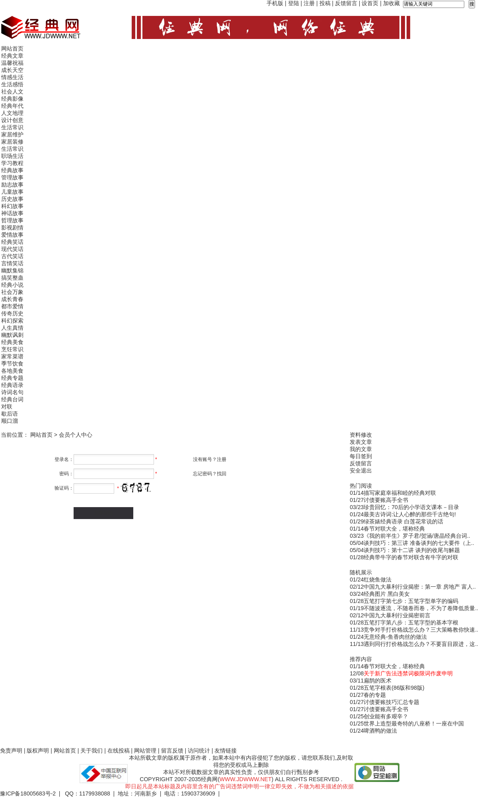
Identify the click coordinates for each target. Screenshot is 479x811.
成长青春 (12, 299)
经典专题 (12, 378)
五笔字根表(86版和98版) (394, 688)
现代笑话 (12, 249)
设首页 (370, 3)
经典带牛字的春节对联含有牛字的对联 (411, 557)
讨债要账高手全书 (386, 500)
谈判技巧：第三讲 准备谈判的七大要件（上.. (419, 543)
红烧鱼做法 (377, 579)
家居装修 (12, 141)
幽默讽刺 (12, 335)
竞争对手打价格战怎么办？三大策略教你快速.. (421, 629)
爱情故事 (12, 234)
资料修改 (361, 435)
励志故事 (12, 184)
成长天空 (12, 70)
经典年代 (12, 106)
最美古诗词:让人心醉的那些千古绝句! (410, 514)
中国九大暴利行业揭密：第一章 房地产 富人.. (420, 586)
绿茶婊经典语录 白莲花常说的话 (403, 521)
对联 (6, 406)
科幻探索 (12, 320)
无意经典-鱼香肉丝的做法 (395, 637)
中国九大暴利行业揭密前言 (397, 615)
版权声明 (38, 750)
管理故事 (12, 177)
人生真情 (12, 328)
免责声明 (11, 750)
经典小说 (12, 285)
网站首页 (12, 48)
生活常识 (12, 127)
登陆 (293, 3)
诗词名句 (12, 392)
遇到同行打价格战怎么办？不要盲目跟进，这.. (421, 644)
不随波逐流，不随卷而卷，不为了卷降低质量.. (421, 608)
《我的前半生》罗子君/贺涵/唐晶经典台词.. (417, 536)
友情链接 (225, 750)
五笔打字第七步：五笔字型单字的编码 (411, 601)
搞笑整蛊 (12, 277)
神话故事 (12, 213)
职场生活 (12, 156)
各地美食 (12, 371)
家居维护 (12, 134)
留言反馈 (172, 750)
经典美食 (12, 342)
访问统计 (199, 750)
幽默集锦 (12, 270)
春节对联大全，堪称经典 (394, 528)
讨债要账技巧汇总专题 (391, 702)
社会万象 (12, 292)
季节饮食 (12, 363)
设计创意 (12, 120)
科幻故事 (12, 206)
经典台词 (12, 399)
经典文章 (12, 56)
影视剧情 (12, 227)
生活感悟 (12, 84)
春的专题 (375, 695)
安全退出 (361, 470)
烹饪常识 (12, 349)
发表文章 (361, 442)
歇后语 (9, 413)
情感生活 (12, 77)
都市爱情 (12, 306)
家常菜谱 (12, 356)
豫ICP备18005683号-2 (28, 793)
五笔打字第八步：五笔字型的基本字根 (411, 622)
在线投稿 (118, 750)
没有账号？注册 (209, 459)
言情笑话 (12, 263)
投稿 (325, 3)
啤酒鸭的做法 (380, 730)
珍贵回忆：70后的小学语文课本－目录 (411, 507)
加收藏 (391, 3)
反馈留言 (346, 3)
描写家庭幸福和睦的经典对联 (400, 493)
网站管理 (145, 750)
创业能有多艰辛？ (386, 716)
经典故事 (12, 170)
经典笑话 (12, 242)
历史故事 (12, 199)
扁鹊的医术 (377, 680)
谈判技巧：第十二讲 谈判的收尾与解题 (412, 550)
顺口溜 (9, 421)
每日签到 (361, 456)
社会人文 (12, 91)
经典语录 (12, 385)
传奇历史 (12, 313)
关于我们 (91, 750)
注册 (309, 3)
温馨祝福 (12, 63)
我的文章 (361, 449)
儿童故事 (12, 192)
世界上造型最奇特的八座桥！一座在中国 (414, 723)
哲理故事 (12, 220)
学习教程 (12, 163)
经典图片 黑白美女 (387, 594)
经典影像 (12, 98)
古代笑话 (12, 256)
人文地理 (12, 113)
